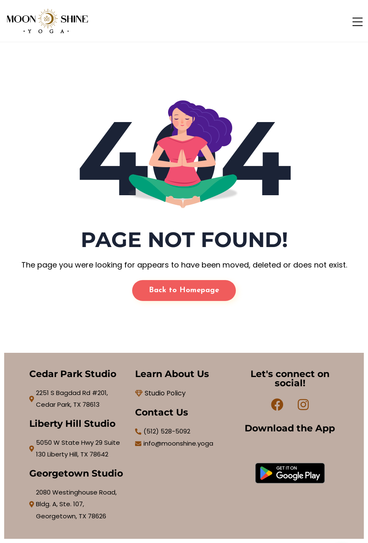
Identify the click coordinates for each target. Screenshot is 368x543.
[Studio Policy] (184, 393)
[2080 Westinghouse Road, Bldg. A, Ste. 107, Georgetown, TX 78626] (78, 505)
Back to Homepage (184, 290)
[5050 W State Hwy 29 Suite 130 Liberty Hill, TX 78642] (78, 449)
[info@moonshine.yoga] (184, 444)
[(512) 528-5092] (184, 432)
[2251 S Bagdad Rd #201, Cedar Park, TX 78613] (78, 399)
